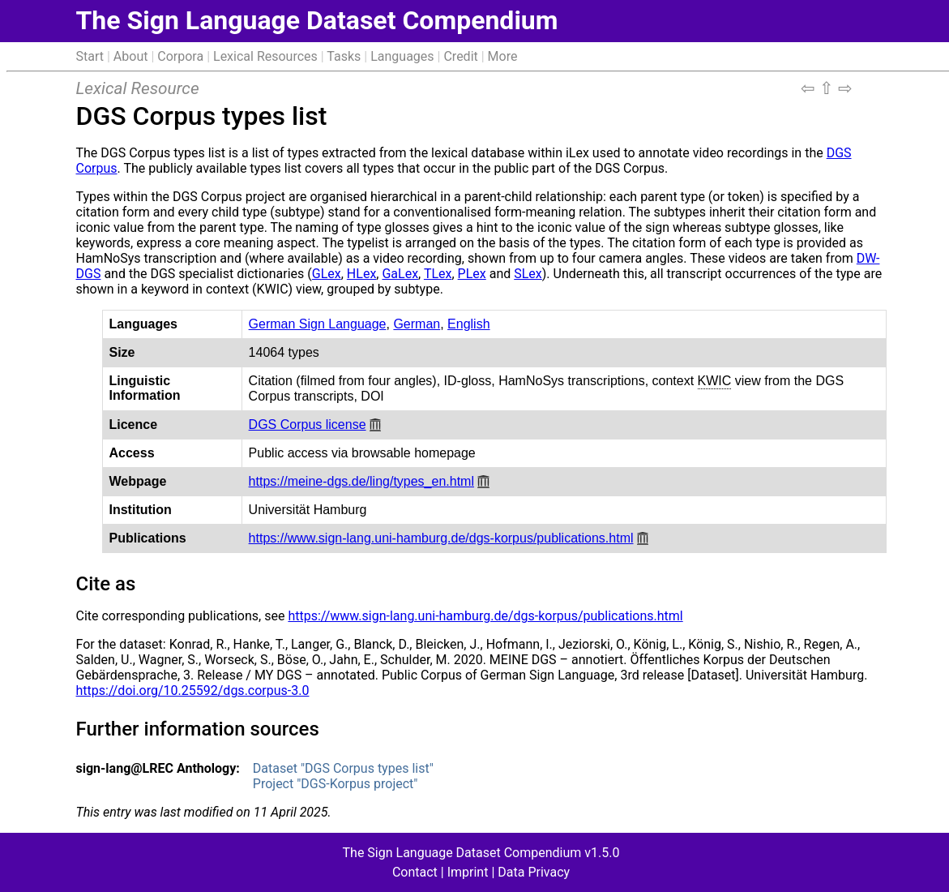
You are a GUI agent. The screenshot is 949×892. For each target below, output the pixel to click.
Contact (415, 872)
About (130, 56)
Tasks (344, 56)
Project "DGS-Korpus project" (335, 783)
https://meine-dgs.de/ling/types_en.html (361, 481)
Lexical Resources (265, 56)
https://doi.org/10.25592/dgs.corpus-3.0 (193, 690)
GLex (326, 273)
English (468, 324)
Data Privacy (534, 872)
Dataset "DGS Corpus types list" (343, 768)
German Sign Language (318, 324)
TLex (438, 273)
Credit (460, 56)
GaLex (400, 273)
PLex (472, 273)
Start (90, 56)
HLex (361, 273)
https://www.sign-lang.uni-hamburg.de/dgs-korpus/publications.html (441, 538)
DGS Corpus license (307, 424)
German (416, 324)
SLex (528, 273)
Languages (402, 56)
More (503, 56)
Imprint (468, 872)
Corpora (180, 56)
